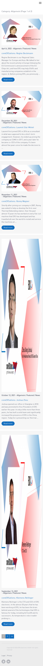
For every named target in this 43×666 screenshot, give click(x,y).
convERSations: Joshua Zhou (15, 400)
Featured (26, 49)
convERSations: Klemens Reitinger (17, 598)
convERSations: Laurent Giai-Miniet (18, 128)
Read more (8, 80)
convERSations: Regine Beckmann (17, 53)
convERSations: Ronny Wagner (15, 201)
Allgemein (17, 49)
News (34, 49)
